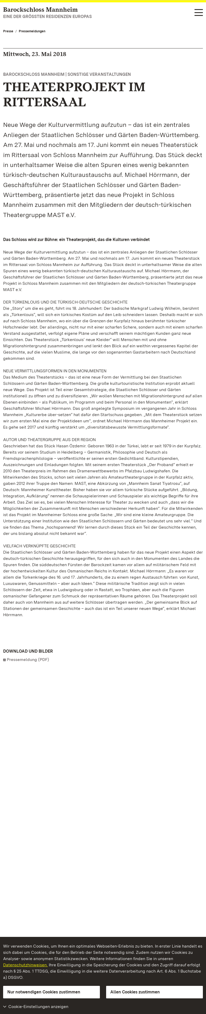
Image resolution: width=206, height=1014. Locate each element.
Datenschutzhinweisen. (25, 964)
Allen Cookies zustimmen (135, 992)
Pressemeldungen (32, 31)
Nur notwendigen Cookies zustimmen (43, 992)
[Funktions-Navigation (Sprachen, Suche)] (199, 12)
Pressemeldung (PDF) (28, 659)
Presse (8, 31)
